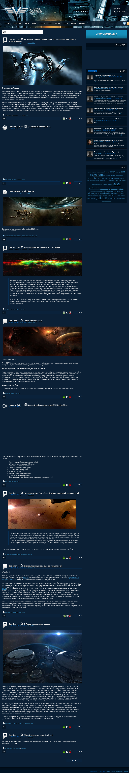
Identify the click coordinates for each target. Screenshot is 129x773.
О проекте (109, 771)
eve (6, 115)
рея (22, 115)
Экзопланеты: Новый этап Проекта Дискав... (109, 152)
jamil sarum (99, 195)
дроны (121, 175)
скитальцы (118, 180)
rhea (20, 115)
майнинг (115, 189)
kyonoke (109, 201)
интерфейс (102, 193)
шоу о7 (26, 578)
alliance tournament (121, 198)
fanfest (98, 172)
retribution (109, 195)
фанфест (105, 195)
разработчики (93, 191)
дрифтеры (122, 178)
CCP (29, 193)
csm (107, 180)
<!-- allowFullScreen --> (42, 153)
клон (6, 393)
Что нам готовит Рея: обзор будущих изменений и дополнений (51, 493)
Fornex (126, 771)
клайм (119, 195)
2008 (116, 195)
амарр (103, 201)
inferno (121, 189)
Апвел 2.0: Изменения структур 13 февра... (108, 140)
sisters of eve (122, 193)
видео (111, 178)
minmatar (92, 178)
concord (102, 172)
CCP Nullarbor (31, 567)
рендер (26, 115)
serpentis (111, 189)
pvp (118, 189)
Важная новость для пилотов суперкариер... (109, 108)
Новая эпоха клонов (33, 321)
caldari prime (102, 180)
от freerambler (98, 110)
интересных (6, 579)
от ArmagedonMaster (101, 77)
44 (4, 239)
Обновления (14, 191)
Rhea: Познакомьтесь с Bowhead (38, 735)
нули (122, 191)
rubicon (95, 195)
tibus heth (123, 195)
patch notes (18, 235)
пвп (106, 201)
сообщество (100, 178)
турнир (124, 180)
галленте (90, 172)
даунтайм (93, 198)
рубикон (102, 189)
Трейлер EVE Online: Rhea (38, 127)
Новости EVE (14, 127)
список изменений (26, 235)
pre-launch (108, 175)
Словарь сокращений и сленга (104, 75)
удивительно (74, 578)
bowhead (23, 748)
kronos (103, 191)
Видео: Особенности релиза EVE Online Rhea (47, 405)
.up (20, 43)
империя (118, 175)
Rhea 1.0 (30, 191)
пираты (94, 180)
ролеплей (116, 193)
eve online (15, 115)
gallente (101, 198)
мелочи (112, 180)
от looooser (98, 153)
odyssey (113, 175)
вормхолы (18, 723)
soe (93, 184)
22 (4, 752)
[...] (95, 81)
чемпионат (107, 172)
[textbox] (22, 32)
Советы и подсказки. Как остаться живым (108, 87)
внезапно (7, 612)
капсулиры (11, 393)
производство (110, 184)
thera (23, 179)
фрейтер (12, 748)
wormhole (12, 723)
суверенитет (116, 178)
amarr (112, 172)
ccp (113, 195)
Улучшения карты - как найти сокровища (42, 247)
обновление (8, 235)
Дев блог (13, 39)
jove (104, 175)
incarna (97, 180)
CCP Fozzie (30, 625)
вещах (13, 579)
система (7, 723)
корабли (7, 554)
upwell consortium (98, 184)
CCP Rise (30, 249)
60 (4, 558)
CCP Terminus (31, 322)
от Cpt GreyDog (99, 141)
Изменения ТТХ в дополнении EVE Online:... (109, 119)
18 (4, 397)
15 (4, 727)
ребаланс (110, 193)
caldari (98, 175)
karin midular (99, 191)
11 (4, 485)
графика (10, 115)
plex (119, 191)
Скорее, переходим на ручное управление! (43, 566)
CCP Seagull (31, 494)
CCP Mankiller (31, 43)
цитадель (90, 195)
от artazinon (98, 120)
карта (17, 309)
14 (4, 118)
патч (13, 235)
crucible (105, 184)
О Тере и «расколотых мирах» (37, 624)
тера (20, 179)
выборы (116, 191)
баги (110, 180)
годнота (30, 554)
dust (89, 198)
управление (22, 612)
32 (4, 616)
